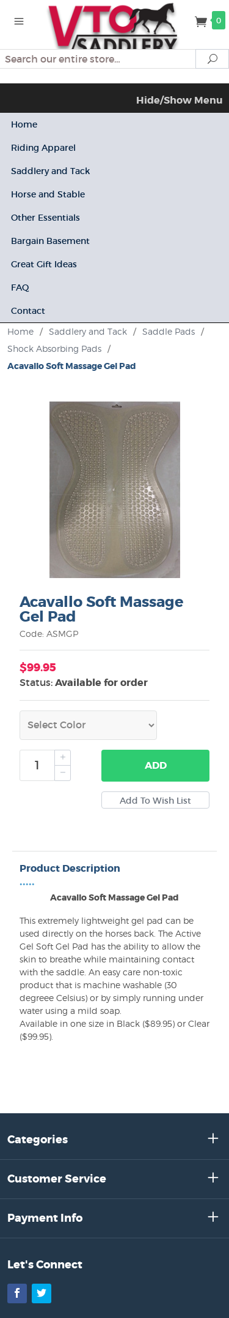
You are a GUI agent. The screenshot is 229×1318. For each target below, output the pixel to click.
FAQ (20, 287)
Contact (28, 310)
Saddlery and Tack (50, 171)
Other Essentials (45, 217)
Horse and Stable (48, 194)
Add (156, 765)
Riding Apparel (43, 147)
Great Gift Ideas (44, 264)
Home (24, 124)
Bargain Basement (50, 240)
